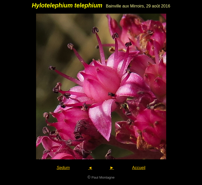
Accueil (139, 167)
